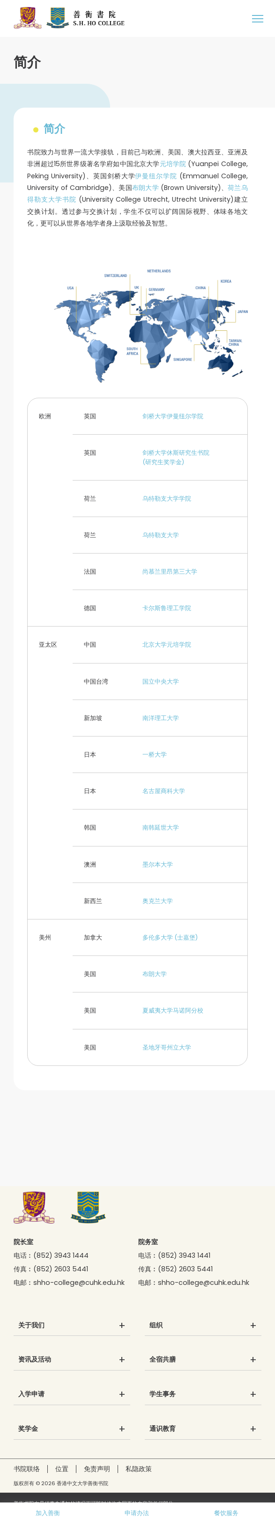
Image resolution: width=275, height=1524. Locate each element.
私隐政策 (139, 1468)
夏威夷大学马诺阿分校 (172, 1010)
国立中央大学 (160, 681)
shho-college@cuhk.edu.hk (79, 1282)
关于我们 (31, 1325)
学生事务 (162, 1394)
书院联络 (27, 1468)
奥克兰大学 (157, 901)
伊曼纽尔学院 (156, 176)
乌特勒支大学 (160, 535)
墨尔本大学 (157, 864)
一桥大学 (154, 754)
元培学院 (173, 163)
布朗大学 (145, 187)
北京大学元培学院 (166, 645)
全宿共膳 (162, 1360)
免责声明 (97, 1468)
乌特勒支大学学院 (166, 499)
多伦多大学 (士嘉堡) (170, 937)
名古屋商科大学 (163, 791)
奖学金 (28, 1429)
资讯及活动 (34, 1360)
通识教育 (162, 1429)
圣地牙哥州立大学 (166, 1047)
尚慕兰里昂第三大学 (169, 572)
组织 (156, 1325)
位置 (61, 1468)
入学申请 (31, 1394)
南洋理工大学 (160, 718)
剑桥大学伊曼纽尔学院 (172, 416)
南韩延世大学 (160, 827)
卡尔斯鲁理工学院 (166, 608)
